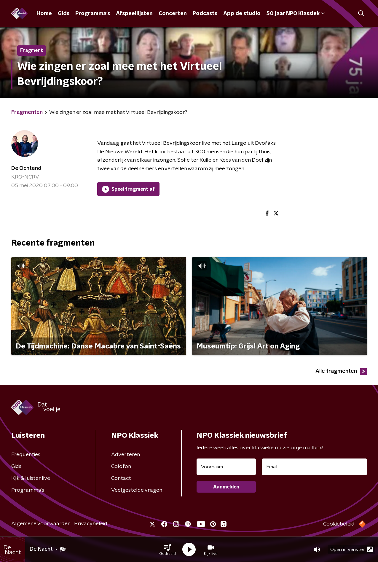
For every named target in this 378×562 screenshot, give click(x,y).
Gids (63, 13)
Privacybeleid (90, 523)
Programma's (92, 13)
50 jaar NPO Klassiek (296, 13)
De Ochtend (26, 168)
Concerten (173, 13)
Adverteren (125, 454)
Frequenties (25, 454)
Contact (121, 478)
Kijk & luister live (30, 478)
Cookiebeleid (339, 524)
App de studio (242, 13)
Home (44, 13)
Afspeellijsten (134, 13)
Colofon (121, 466)
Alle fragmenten (341, 371)
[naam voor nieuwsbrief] (226, 466)
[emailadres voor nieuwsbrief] (314, 466)
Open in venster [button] (351, 549)
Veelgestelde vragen (136, 490)
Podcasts (205, 13)
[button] (167, 549)
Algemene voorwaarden (41, 523)
